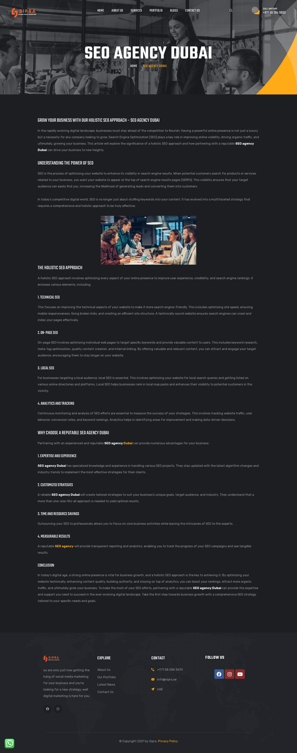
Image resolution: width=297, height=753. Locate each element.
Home (100, 10)
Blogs (174, 10)
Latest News (106, 684)
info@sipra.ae (167, 679)
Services (136, 10)
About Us (117, 10)
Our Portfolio (106, 677)
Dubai (128, 443)
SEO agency (64, 546)
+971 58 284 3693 (170, 669)
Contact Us (192, 10)
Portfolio (156, 10)
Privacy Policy (168, 741)
